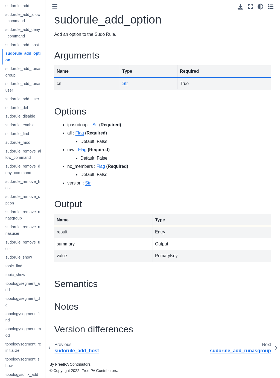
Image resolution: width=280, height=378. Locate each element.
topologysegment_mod (33, 332)
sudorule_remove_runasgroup (34, 215)
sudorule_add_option (33, 56)
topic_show (26, 274)
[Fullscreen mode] (251, 6)
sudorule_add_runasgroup (34, 71)
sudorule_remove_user (33, 245)
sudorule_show (29, 257)
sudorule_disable (31, 116)
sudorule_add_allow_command (33, 17)
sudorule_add (28, 6)
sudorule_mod (28, 142)
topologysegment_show (33, 362)
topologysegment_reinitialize (33, 347)
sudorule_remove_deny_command (33, 169)
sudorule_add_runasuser (34, 86)
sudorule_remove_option (33, 199)
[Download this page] (240, 6)
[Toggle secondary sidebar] (271, 6)
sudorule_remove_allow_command (33, 154)
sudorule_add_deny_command (33, 32)
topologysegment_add (33, 286)
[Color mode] (260, 6)
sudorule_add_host (32, 45)
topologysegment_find (33, 317)
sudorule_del (27, 108)
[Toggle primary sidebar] (65, 6)
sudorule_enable (30, 125)
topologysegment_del (33, 301)
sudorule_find (27, 133)
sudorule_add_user (32, 99)
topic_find (24, 266)
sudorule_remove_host (33, 184)
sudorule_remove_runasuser (34, 230)
